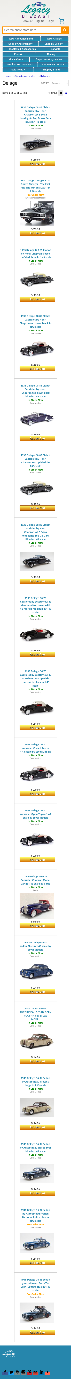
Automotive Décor (53, 64)
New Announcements (21, 38)
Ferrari (18, 54)
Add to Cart (37, 163)
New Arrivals (54, 38)
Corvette (56, 49)
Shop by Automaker (20, 43)
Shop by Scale (54, 43)
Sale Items (18, 69)
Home (7, 76)
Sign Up (40, 21)
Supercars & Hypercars (49, 59)
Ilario (35, 890)
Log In (51, 21)
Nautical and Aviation (20, 64)
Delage (44, 76)
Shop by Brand (51, 69)
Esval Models (35, 128)
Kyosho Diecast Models (35, 197)
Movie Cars (16, 59)
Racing (52, 54)
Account (28, 21)
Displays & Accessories (23, 49)
